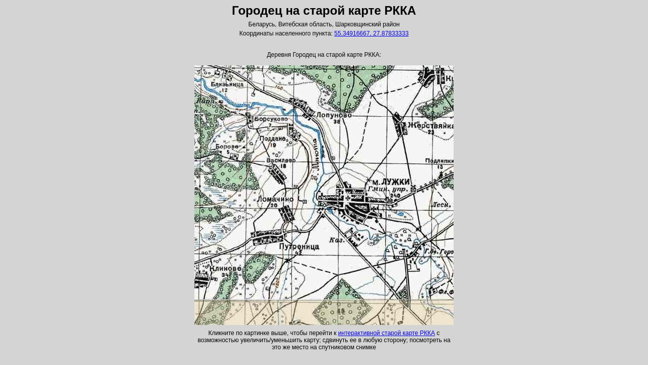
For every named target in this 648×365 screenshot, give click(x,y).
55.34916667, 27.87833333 (371, 33)
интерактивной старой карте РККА (386, 333)
